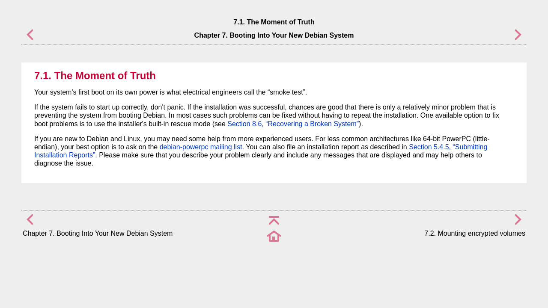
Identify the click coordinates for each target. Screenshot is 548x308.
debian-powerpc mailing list (201, 147)
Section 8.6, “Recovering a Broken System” (293, 123)
